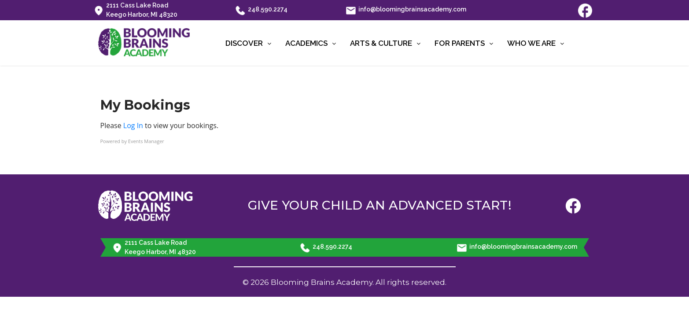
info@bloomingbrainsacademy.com (406, 10)
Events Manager (146, 141)
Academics (310, 43)
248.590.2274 (261, 10)
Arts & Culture (385, 43)
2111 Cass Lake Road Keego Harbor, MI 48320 (135, 10)
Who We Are (535, 43)
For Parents (464, 43)
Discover (248, 43)
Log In (133, 125)
